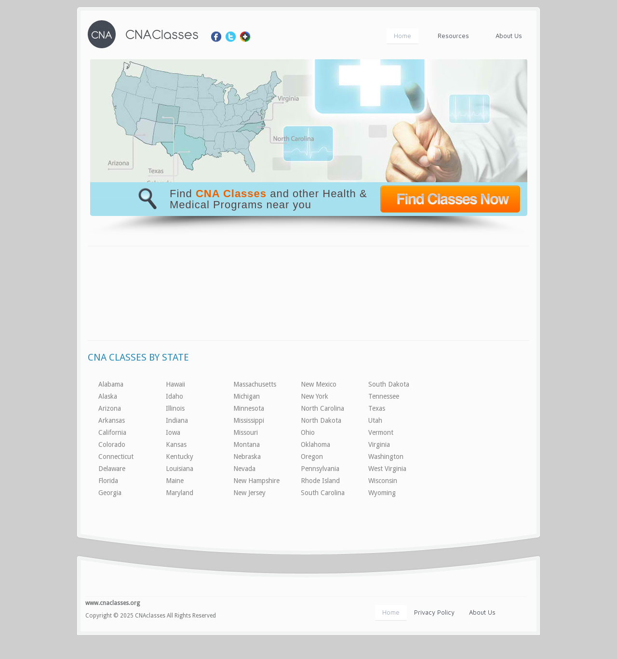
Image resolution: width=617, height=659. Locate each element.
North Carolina (322, 408)
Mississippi (248, 420)
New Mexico (318, 384)
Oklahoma (315, 444)
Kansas (176, 444)
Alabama (110, 384)
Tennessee (383, 396)
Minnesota (248, 408)
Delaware (111, 468)
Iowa (173, 432)
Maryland (179, 493)
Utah (375, 420)
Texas (376, 408)
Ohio (308, 432)
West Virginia (387, 468)
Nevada (244, 468)
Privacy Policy (434, 612)
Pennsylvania (320, 468)
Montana (246, 444)
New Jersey (249, 493)
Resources (453, 36)
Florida (108, 480)
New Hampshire (256, 480)
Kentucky (179, 456)
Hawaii (175, 384)
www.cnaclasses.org (112, 603)
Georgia (109, 493)
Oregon (312, 456)
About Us (509, 36)
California (112, 432)
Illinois (175, 408)
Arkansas (111, 420)
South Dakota (388, 384)
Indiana (177, 420)
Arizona (109, 408)
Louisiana (179, 468)
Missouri (245, 432)
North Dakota (321, 420)
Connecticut (116, 456)
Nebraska (247, 456)
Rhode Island (320, 480)
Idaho (174, 396)
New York (314, 396)
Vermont (380, 432)
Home (402, 36)
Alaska (107, 396)
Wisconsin (382, 480)
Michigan (246, 396)
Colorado (111, 444)
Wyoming (382, 493)
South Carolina (323, 493)
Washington (385, 456)
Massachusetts (254, 384)
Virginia (379, 444)
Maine (175, 480)
